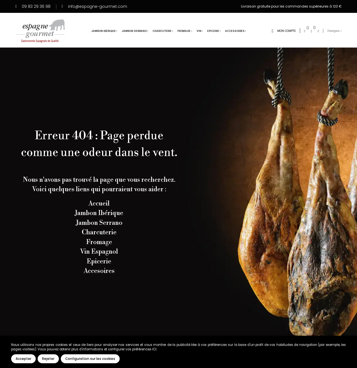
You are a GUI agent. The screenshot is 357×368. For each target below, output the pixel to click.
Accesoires (99, 271)
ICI (154, 349)
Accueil (99, 203)
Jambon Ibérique (99, 213)
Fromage (99, 242)
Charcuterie (99, 232)
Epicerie (99, 261)
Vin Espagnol (99, 252)
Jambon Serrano (99, 223)
